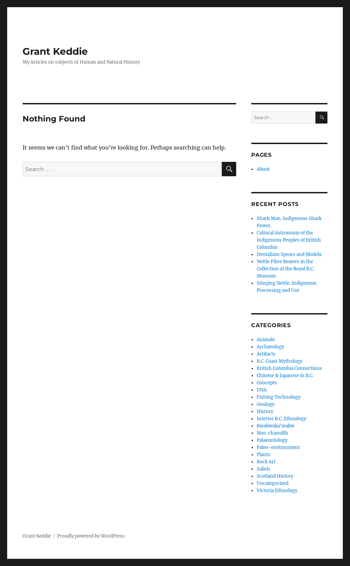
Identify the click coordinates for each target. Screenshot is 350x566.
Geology (265, 404)
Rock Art (266, 462)
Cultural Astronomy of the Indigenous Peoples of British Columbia (289, 240)
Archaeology (270, 347)
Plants (263, 455)
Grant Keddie (55, 51)
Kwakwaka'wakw (275, 426)
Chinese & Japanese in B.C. (285, 375)
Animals (266, 340)
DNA (262, 390)
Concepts (267, 383)
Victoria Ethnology (277, 490)
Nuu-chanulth (272, 433)
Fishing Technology (278, 397)
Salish (263, 469)
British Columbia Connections (289, 368)
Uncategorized (272, 483)
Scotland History (275, 476)
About (263, 169)
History (265, 411)
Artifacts (266, 354)
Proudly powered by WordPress (91, 536)
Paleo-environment (278, 447)
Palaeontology (272, 440)
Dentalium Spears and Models (289, 254)
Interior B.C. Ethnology (281, 419)
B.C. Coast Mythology (279, 361)
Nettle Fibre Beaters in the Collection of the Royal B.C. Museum (285, 269)
